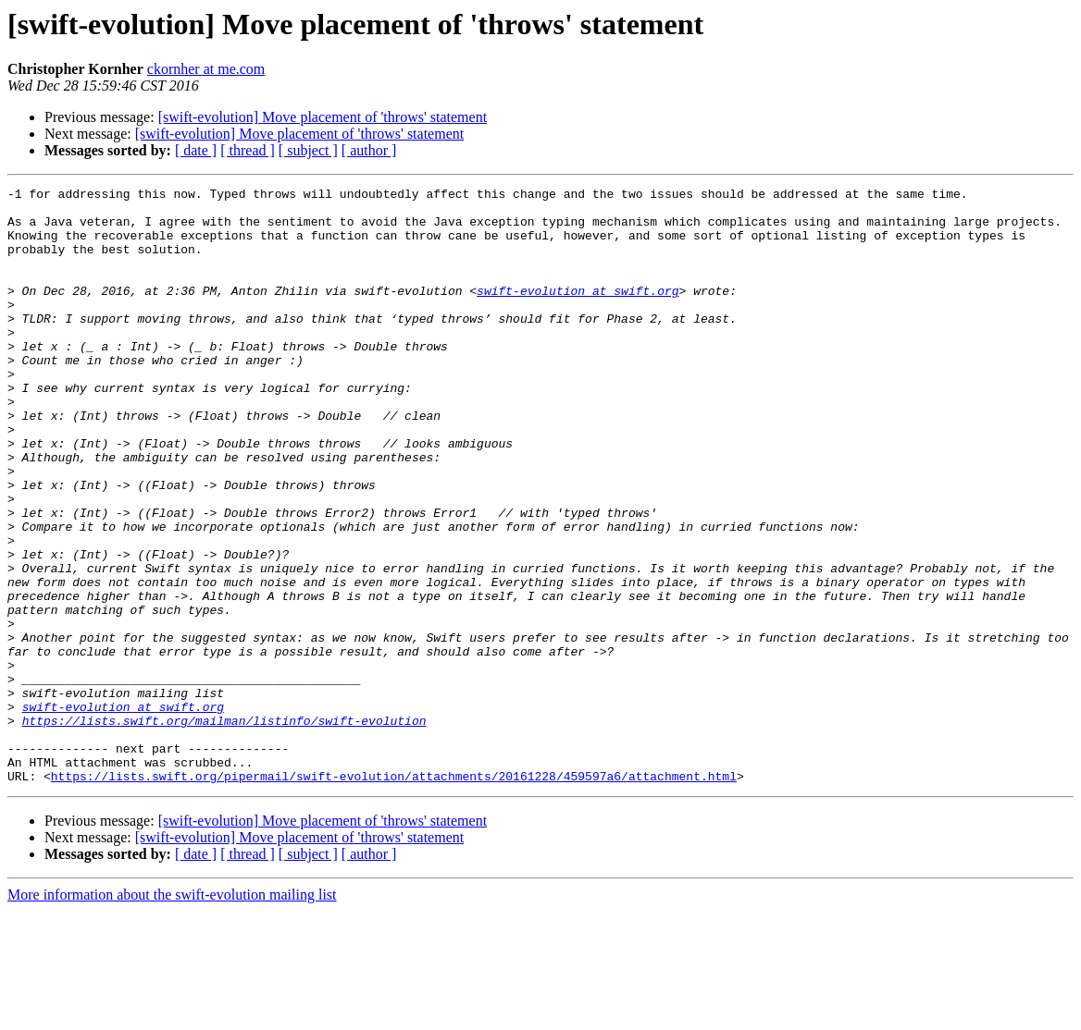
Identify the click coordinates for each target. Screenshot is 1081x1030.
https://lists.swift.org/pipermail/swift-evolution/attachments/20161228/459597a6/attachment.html (394, 895)
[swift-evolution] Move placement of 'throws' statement (322, 117)
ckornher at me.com (206, 69)
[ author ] (369, 150)
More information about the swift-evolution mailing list (172, 1014)
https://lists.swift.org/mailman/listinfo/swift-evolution (224, 828)
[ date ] (196, 150)
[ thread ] (247, 150)
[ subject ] (308, 150)
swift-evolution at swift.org (577, 312)
